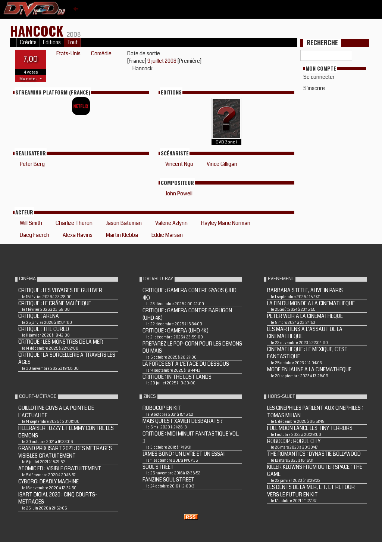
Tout (72, 42)
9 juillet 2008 (162, 61)
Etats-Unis (68, 53)
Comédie (101, 53)
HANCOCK (38, 30)
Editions (52, 42)
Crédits (28, 42)
